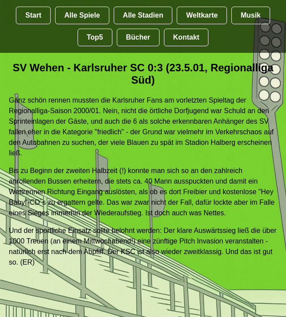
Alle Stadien (143, 15)
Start (33, 15)
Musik (250, 15)
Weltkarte (202, 15)
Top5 (95, 37)
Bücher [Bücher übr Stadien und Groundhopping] (138, 37)
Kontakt (186, 37)
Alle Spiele (82, 15)
